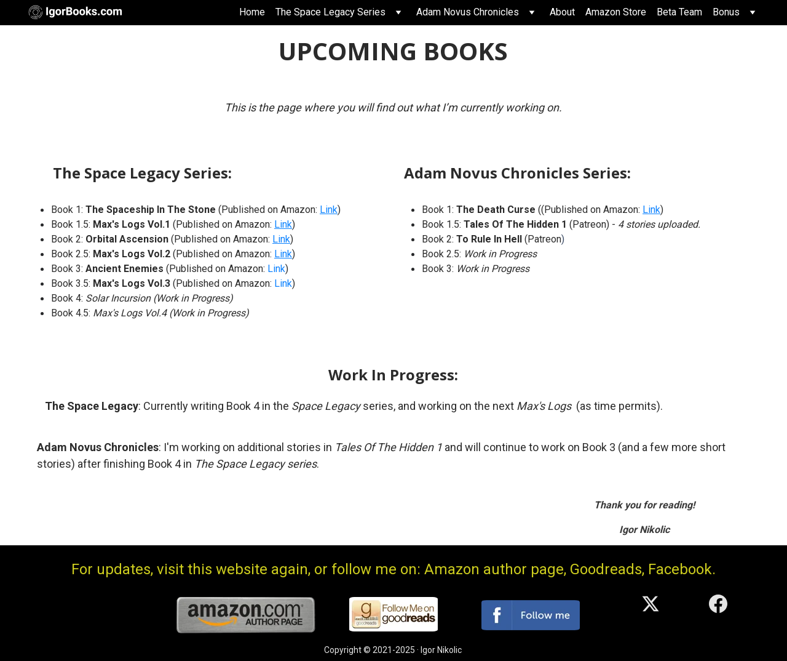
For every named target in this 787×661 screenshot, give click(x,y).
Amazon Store (615, 12)
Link (329, 209)
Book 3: (68, 268)
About (562, 12)
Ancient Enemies (124, 268)
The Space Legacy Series (330, 12)
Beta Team (679, 12)
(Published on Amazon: (215, 268)
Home (252, 12)
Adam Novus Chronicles (467, 12)
